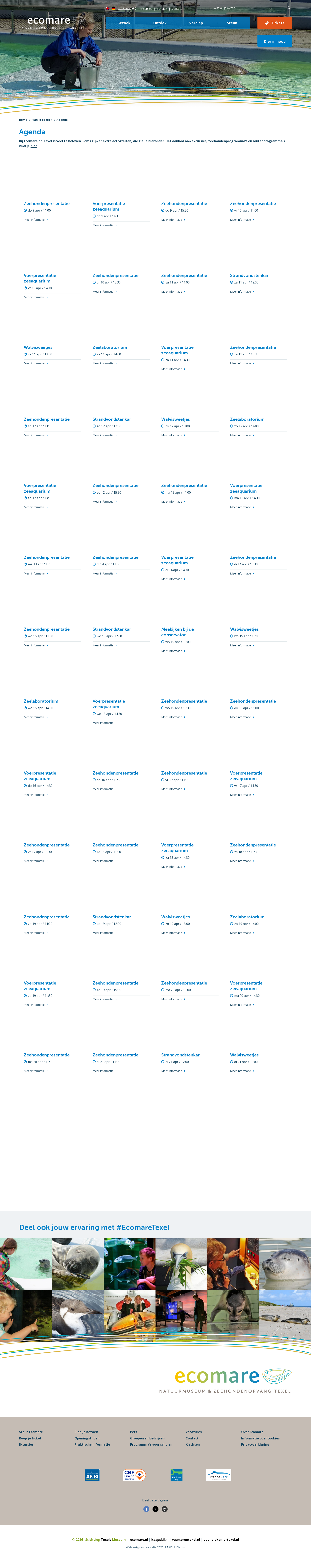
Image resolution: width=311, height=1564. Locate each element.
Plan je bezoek (42, 120)
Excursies (146, 9)
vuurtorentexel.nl (186, 1539)
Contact (177, 9)
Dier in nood (275, 41)
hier (34, 146)
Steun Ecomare (31, 1432)
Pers (133, 1432)
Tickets (277, 22)
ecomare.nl (139, 1539)
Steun (232, 22)
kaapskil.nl (160, 1539)
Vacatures (194, 1432)
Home (23, 120)
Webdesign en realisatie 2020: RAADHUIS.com (155, 1547)
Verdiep (196, 22)
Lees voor (127, 8)
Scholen (162, 9)
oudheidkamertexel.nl (221, 1539)
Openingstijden (87, 1438)
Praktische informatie (92, 1444)
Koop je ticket (30, 1438)
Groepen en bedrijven (147, 1438)
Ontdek (160, 22)
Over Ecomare (252, 1432)
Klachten (193, 1444)
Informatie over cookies (260, 1438)
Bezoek (124, 22)
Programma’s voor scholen (151, 1444)
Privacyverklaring (255, 1444)
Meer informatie (34, 219)
